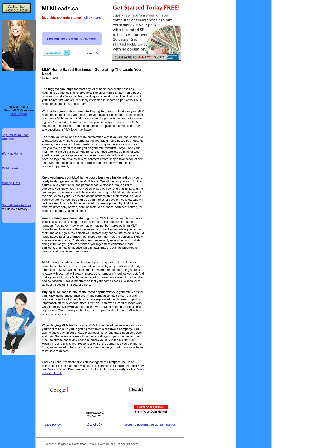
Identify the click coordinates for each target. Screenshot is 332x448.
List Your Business (127, 444)
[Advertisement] (166, 141)
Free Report (18, 114)
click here (92, 18)
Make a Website (100, 444)
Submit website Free (16, 205)
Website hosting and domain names (150, 424)
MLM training (11, 168)
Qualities (8, 138)
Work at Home (57, 369)
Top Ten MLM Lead (15, 135)
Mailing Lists (11, 183)
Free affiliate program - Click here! (71, 38)
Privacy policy (51, 424)
